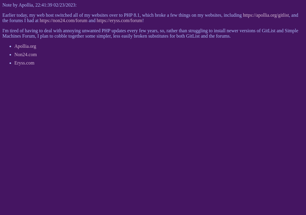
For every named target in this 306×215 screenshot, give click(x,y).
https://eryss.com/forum (119, 20)
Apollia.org (25, 46)
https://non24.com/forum (64, 20)
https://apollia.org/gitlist (266, 15)
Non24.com (25, 54)
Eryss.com (24, 62)
